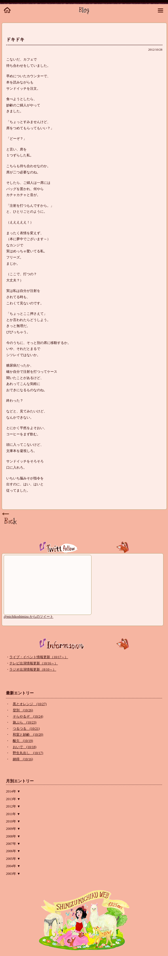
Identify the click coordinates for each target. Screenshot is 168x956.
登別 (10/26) (23, 710)
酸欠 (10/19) (23, 741)
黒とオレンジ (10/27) (29, 704)
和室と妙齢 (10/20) (28, 735)
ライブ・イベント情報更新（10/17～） (38, 657)
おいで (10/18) (24, 747)
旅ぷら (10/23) (24, 722)
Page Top (10, 519)
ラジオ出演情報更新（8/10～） (32, 669)
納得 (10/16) (23, 759)
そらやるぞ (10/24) (28, 716)
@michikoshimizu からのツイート (28, 617)
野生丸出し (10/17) (28, 753)
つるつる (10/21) (26, 729)
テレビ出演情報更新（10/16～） (33, 663)
